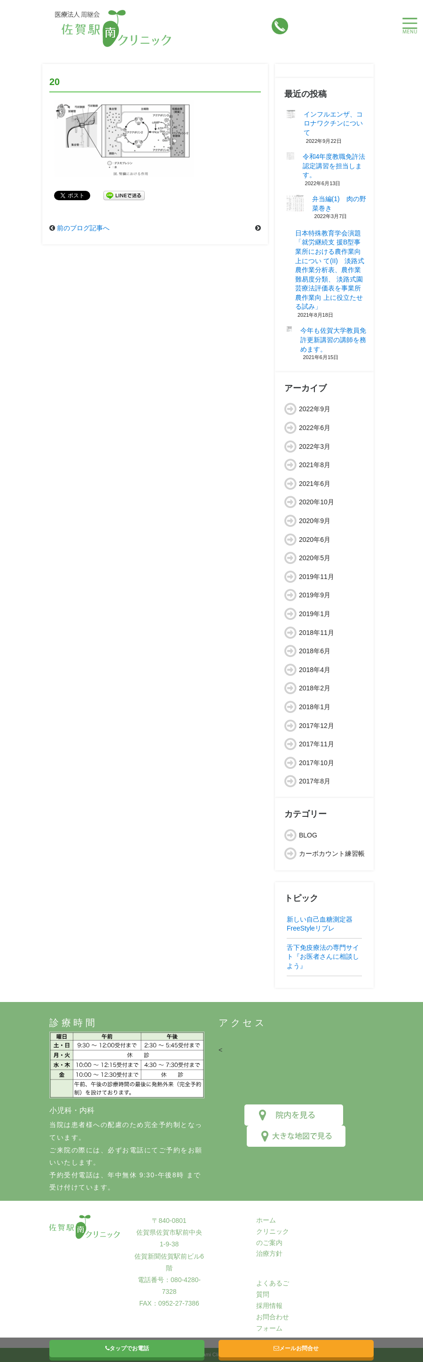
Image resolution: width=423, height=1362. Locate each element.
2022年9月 (314, 409)
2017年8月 (314, 781)
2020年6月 (314, 539)
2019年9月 (314, 595)
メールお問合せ (296, 1348)
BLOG (308, 835)
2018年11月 (316, 632)
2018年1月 (314, 707)
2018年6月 (314, 651)
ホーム (266, 1220)
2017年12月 (316, 725)
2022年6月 (314, 427)
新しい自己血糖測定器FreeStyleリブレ (319, 924)
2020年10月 (316, 502)
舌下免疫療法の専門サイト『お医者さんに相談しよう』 (323, 957)
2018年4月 (314, 669)
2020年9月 (314, 520)
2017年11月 (316, 744)
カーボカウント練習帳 (332, 853)
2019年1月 (314, 614)
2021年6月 (314, 483)
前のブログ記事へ (83, 228)
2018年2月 (314, 688)
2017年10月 (316, 763)
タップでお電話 (127, 1348)
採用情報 (269, 1305)
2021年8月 (314, 465)
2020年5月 (314, 558)
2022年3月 (314, 446)
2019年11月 (316, 576)
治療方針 (269, 1253)
